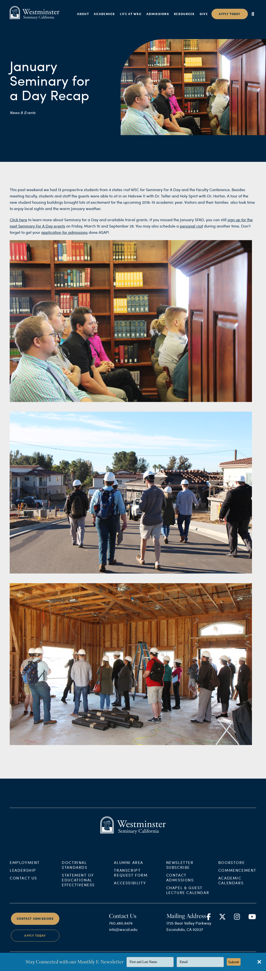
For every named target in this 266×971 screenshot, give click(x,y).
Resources (184, 14)
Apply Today (35, 940)
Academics (104, 14)
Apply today (229, 14)
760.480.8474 (121, 927)
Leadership (23, 874)
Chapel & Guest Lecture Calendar (187, 894)
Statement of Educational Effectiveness (78, 884)
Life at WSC (130, 14)
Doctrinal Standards (74, 869)
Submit (233, 962)
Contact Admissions (180, 882)
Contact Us (23, 882)
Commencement (237, 874)
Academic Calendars (230, 885)
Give (204, 14)
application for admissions (64, 236)
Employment (25, 866)
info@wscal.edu (123, 933)
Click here (18, 223)
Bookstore (231, 866)
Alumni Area (128, 866)
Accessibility (130, 887)
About (83, 14)
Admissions (157, 14)
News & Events (22, 112)
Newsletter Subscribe (180, 869)
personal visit (191, 230)
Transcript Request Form (131, 877)
